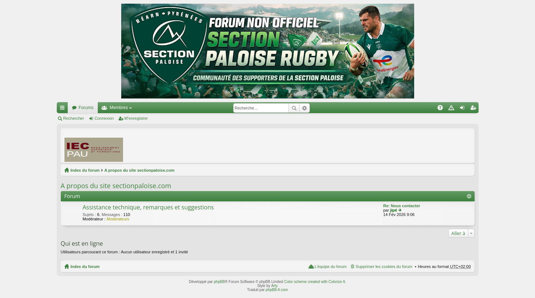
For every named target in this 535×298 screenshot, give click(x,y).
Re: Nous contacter (401, 206)
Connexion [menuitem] (463, 109)
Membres (118, 107)
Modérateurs (118, 219)
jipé (393, 210)
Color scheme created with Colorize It (314, 282)
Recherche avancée (304, 108)
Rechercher (294, 108)
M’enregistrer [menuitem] (474, 109)
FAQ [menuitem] (442, 109)
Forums (86, 107)
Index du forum (85, 170)
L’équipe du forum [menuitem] (330, 266)
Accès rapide (64, 109)
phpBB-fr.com (277, 290)
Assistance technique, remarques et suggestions (148, 207)
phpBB (219, 282)
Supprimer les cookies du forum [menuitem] (384, 266)
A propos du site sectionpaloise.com (139, 170)
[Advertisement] (337, 145)
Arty (274, 286)
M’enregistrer (136, 118)
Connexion (104, 118)
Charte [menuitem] (453, 109)
